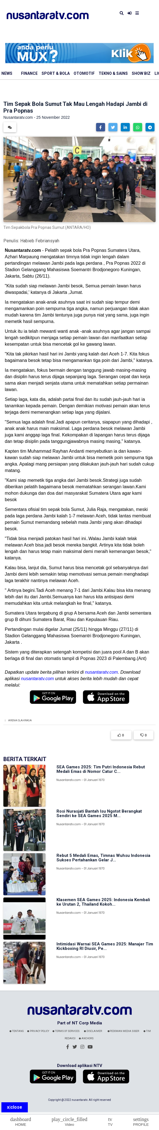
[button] (100, 127)
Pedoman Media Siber (123, 1031)
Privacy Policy (38, 1031)
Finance (29, 73)
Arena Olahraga (20, 720)
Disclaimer (93, 1031)
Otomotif (84, 73)
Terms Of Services (66, 1031)
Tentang (17, 1031)
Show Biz (141, 73)
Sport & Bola (56, 73)
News (6, 73)
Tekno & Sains (113, 73)
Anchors (86, 1038)
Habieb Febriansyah (39, 240)
